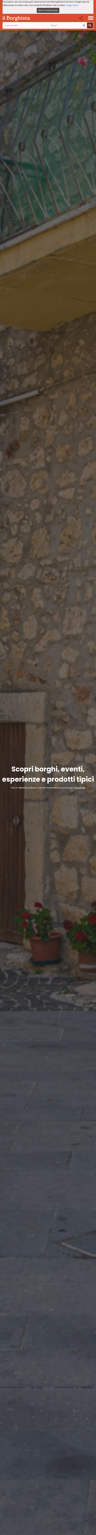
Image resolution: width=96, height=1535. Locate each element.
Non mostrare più (48, 10)
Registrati (80, 787)
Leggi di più (72, 5)
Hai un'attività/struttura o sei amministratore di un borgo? (42, 787)
